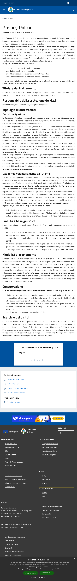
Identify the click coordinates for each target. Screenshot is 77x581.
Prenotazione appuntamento (52, 506)
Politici (7, 458)
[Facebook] (60, 433)
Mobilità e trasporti (49, 454)
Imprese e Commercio (49, 447)
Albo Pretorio (9, 540)
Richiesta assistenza (49, 517)
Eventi (44, 496)
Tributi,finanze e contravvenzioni (16, 479)
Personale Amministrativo (14, 462)
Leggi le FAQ (46, 514)
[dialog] (38, 569)
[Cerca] (73, 9)
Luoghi (44, 492)
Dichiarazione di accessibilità (14, 551)
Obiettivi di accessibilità (13, 555)
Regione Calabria (9, 3)
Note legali (8, 548)
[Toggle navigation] (4, 9)
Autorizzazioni (10, 486)
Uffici (6, 451)
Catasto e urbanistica (49, 451)
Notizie (44, 476)
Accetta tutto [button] (31, 573)
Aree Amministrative (12, 447)
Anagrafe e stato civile (50, 444)
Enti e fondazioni (10, 454)
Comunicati (46, 479)
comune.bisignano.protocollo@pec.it (18, 524)
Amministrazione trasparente (15, 537)
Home (4, 18)
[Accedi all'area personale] (68, 3)
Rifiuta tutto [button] (46, 573)
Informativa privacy (11, 544)
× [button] (74, 559)
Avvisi (44, 483)
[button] (38, 578)
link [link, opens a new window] (58, 569)
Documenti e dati (10, 465)
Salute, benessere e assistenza (15, 483)
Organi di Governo (11, 444)
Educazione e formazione (13, 476)
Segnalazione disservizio (50, 510)
